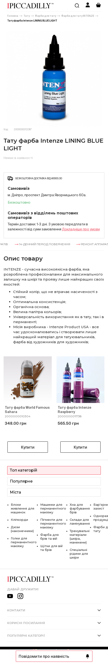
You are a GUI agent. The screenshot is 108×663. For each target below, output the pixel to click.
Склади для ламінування (80, 521)
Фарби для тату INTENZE (77, 16)
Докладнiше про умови (81, 229)
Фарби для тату (45, 16)
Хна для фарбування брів (80, 508)
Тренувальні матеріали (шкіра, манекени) (80, 536)
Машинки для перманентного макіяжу (53, 508)
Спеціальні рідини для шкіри (79, 553)
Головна (12, 16)
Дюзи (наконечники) (22, 529)
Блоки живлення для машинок (22, 508)
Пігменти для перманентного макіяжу (53, 523)
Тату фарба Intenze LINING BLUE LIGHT (32, 20)
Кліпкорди (19, 520)
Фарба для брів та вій (49, 536)
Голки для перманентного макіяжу (24, 542)
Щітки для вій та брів (51, 548)
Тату (26, 16)
